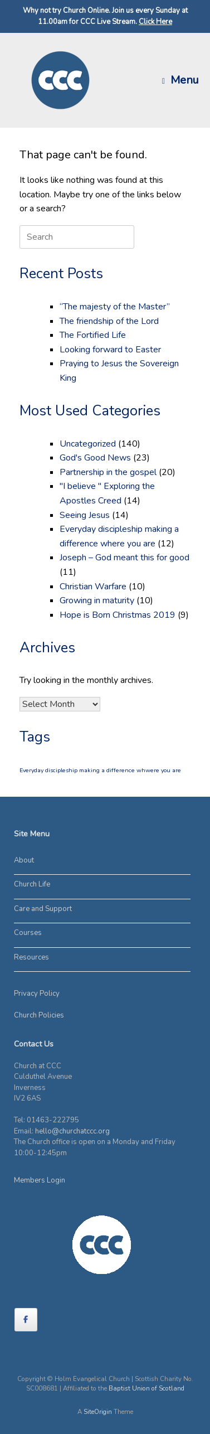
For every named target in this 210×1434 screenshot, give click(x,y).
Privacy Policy (37, 994)
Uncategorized (88, 444)
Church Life (32, 884)
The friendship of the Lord (109, 321)
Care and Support (43, 909)
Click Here (155, 22)
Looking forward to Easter (110, 349)
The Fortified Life (93, 335)
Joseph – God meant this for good (124, 557)
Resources (31, 957)
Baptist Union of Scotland (146, 1388)
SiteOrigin (98, 1411)
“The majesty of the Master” (115, 307)
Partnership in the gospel (108, 472)
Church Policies (39, 1015)
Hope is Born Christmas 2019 (117, 615)
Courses (28, 933)
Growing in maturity (97, 600)
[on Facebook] (25, 1319)
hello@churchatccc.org (72, 1131)
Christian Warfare (93, 586)
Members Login (39, 1180)
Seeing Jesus (85, 515)
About (24, 860)
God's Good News (95, 458)
